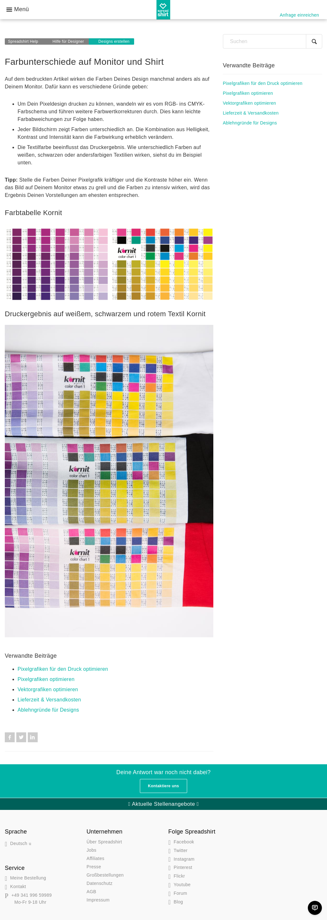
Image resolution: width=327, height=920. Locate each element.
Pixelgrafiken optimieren (46, 679)
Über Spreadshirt (104, 841)
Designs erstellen (114, 41)
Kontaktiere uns (163, 786)
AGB (91, 891)
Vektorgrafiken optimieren (48, 689)
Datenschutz (99, 883)
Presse (94, 866)
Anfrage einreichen (299, 15)
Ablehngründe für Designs (48, 710)
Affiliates (95, 858)
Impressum (98, 899)
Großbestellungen (105, 875)
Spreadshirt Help (23, 41)
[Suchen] (272, 41)
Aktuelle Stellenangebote (163, 804)
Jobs (91, 850)
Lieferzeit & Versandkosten (49, 699)
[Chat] (315, 908)
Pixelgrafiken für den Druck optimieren (63, 669)
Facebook (10, 737)
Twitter (21, 737)
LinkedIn (33, 737)
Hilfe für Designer (68, 41)
